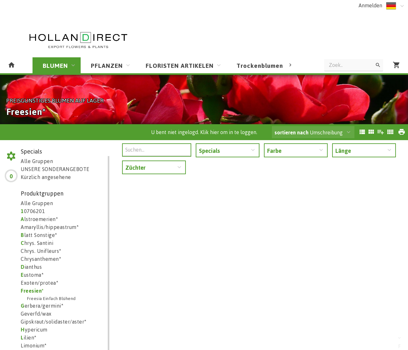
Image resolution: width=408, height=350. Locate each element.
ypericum (34, 329)
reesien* (32, 291)
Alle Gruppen (37, 161)
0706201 (33, 211)
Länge (343, 150)
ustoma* (32, 275)
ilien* (29, 337)
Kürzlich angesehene (46, 177)
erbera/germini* (42, 306)
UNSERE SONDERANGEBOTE (55, 169)
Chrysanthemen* (41, 259)
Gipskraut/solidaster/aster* (54, 321)
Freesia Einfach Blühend (51, 298)
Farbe (274, 150)
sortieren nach (292, 132)
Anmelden (370, 5)
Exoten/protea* (39, 283)
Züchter (135, 167)
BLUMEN (55, 65)
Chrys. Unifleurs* (41, 251)
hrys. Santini (37, 243)
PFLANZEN (107, 65)
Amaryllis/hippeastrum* (50, 227)
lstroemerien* (39, 219)
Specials (209, 150)
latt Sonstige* (39, 235)
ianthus (31, 267)
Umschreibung (308, 132)
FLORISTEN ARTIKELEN (180, 65)
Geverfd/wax (36, 314)
